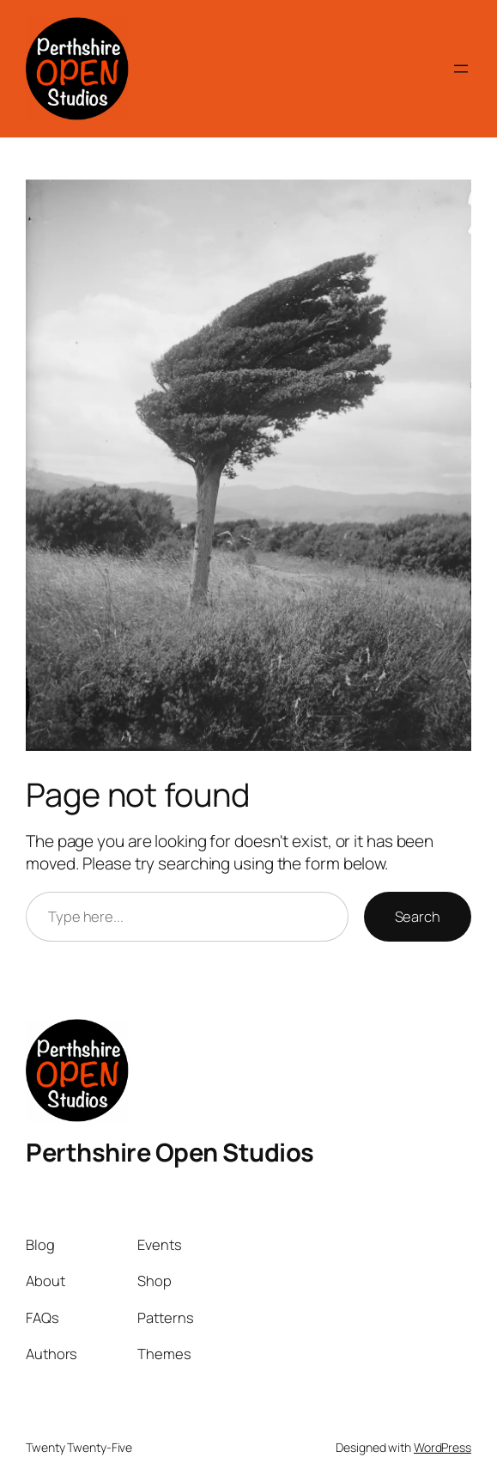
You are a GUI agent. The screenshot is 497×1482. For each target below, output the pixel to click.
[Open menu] (461, 68)
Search (417, 916)
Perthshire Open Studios (170, 1152)
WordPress (442, 1447)
